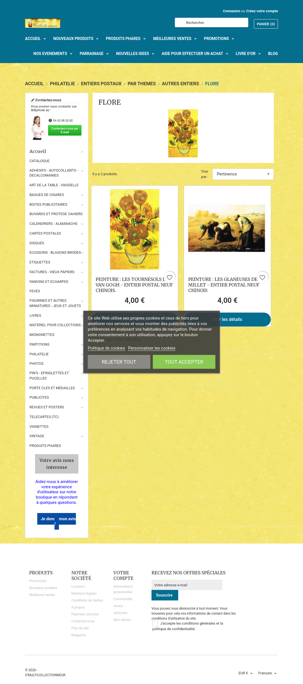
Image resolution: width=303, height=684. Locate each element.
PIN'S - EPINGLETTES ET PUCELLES (49, 375)
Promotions (37, 581)
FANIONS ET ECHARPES (48, 282)
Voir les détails (227, 319)
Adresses (120, 613)
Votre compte (123, 575)
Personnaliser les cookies (151, 348)
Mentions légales (84, 593)
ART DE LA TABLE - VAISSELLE (54, 185)
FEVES (34, 291)
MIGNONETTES (41, 335)
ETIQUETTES (39, 262)
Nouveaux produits (43, 588)
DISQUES (36, 243)
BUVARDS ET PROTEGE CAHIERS (56, 214)
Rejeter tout (119, 362)
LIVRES (35, 315)
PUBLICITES (39, 397)
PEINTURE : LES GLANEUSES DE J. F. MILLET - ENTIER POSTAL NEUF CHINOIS (226, 284)
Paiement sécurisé (85, 614)
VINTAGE (36, 436)
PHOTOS (36, 363)
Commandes (122, 599)
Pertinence (243, 174)
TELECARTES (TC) (44, 417)
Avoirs (118, 606)
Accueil (56, 151)
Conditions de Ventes (87, 600)
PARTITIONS (39, 344)
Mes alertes (122, 620)
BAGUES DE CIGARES (46, 195)
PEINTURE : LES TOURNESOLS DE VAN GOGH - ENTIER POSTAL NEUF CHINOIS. (134, 284)
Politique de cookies (106, 348)
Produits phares (45, 446)
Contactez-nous (83, 621)
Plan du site (80, 628)
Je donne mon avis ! (58, 521)
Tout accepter (184, 362)
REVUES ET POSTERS (46, 407)
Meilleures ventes (42, 595)
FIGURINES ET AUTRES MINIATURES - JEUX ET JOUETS (55, 303)
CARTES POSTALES (45, 233)
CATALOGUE (39, 161)
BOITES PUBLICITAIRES (48, 204)
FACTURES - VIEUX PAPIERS (51, 272)
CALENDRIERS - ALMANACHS (53, 224)
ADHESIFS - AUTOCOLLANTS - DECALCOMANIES (53, 173)
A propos (78, 607)
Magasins (78, 635)
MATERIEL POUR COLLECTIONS (55, 325)
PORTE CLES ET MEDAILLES (52, 388)
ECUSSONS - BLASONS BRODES (55, 252)
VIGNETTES (38, 426)
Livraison (78, 587)
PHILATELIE (39, 354)
